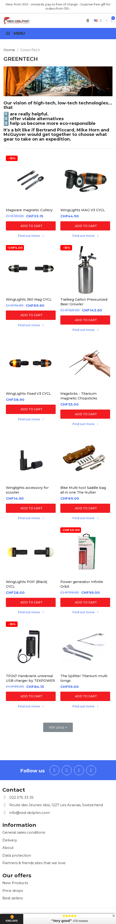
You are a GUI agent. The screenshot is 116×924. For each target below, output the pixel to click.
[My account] (107, 20)
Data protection (16, 855)
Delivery (9, 840)
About (8, 847)
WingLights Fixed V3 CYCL (28, 393)
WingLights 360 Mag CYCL (29, 299)
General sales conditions (23, 832)
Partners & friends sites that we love (34, 863)
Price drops (12, 890)
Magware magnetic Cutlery (29, 210)
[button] (88, 20)
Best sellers (12, 898)
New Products (15, 883)
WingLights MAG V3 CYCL (82, 210)
